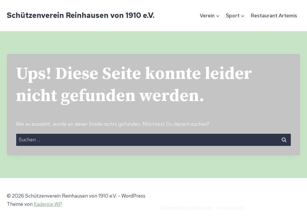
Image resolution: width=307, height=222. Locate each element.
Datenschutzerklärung (186, 207)
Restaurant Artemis (274, 15)
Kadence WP (48, 204)
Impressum (231, 207)
